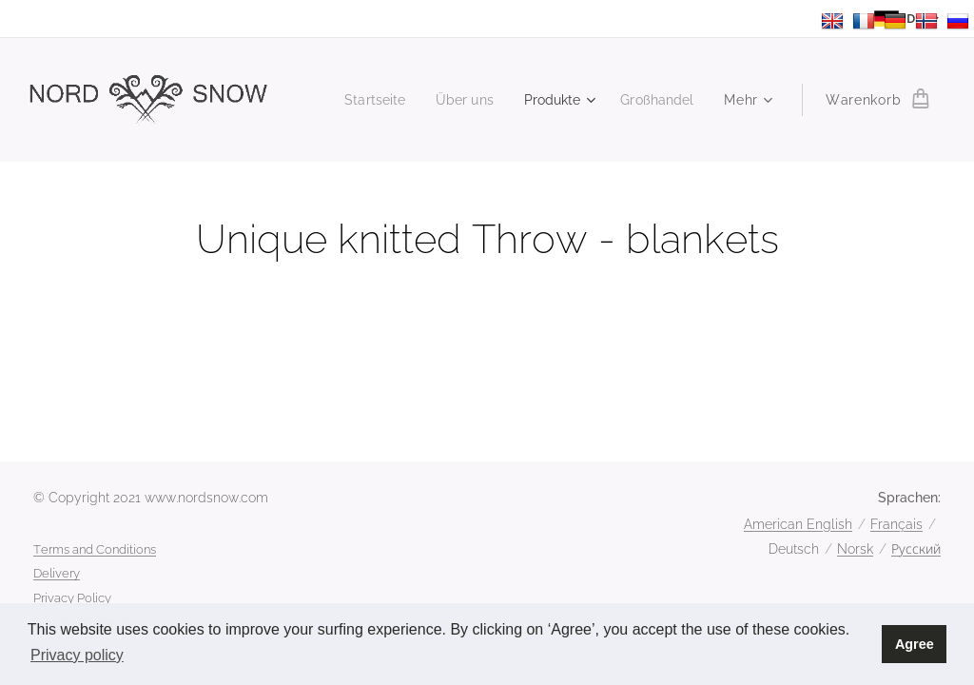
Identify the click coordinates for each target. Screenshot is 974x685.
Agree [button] (914, 644)
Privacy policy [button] (77, 655)
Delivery (56, 573)
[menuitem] (362, 100)
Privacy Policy (72, 598)
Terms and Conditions (94, 549)
